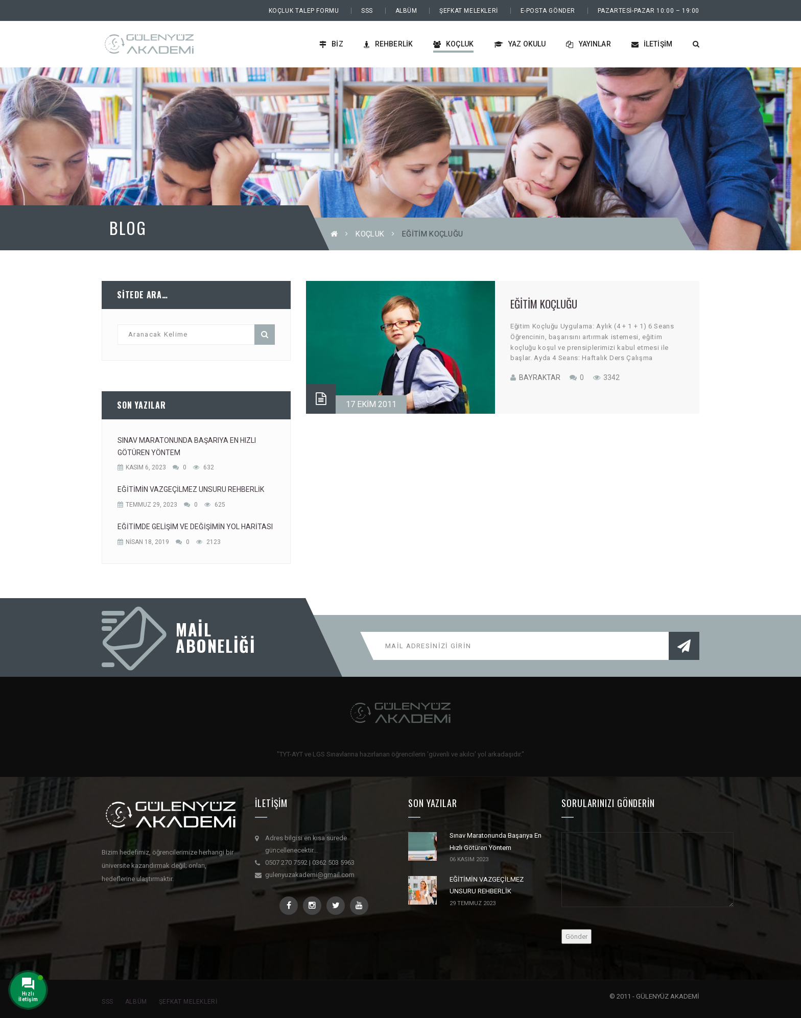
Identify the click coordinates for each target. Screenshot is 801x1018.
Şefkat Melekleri (468, 10)
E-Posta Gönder (548, 10)
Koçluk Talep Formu (304, 10)
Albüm (406, 10)
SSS (367, 10)
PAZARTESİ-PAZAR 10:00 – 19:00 (648, 10)
